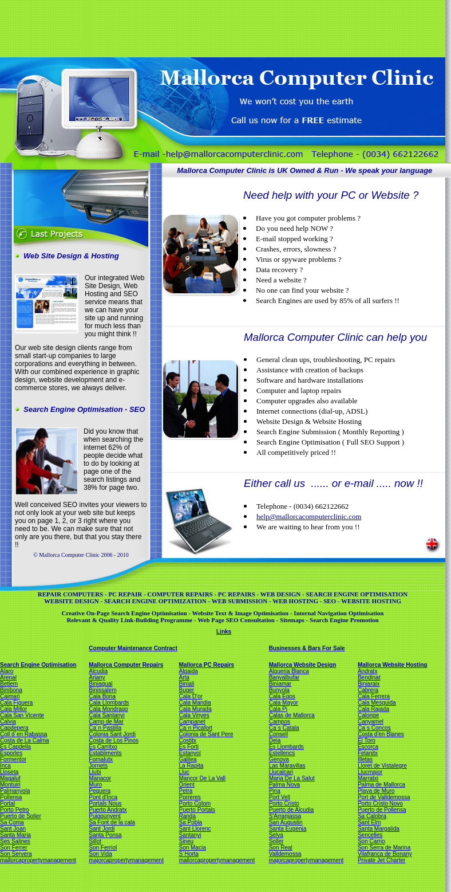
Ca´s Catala (284, 728)
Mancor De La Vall (202, 778)
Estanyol (189, 753)
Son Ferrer (13, 847)
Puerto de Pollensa (382, 810)
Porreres (189, 797)
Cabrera (368, 690)
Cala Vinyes (194, 715)
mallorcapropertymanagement (38, 860)
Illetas (365, 759)
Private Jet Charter (381, 860)
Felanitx (368, 753)
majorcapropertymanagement (126, 860)
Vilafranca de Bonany (385, 854)
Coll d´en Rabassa (23, 734)
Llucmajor (370, 772)
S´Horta (188, 854)
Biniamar (280, 684)
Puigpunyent (105, 816)
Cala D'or (190, 696)
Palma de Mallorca (381, 784)
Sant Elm (369, 822)
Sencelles (370, 835)
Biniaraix (368, 684)
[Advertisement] (221, 27)
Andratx (367, 671)
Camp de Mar (106, 721)
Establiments (105, 753)
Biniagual (100, 684)
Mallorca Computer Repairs (126, 665)
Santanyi (190, 835)
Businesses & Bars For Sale (307, 648)
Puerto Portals (197, 810)
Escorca (368, 747)
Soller (276, 841)
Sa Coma (12, 822)
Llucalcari (281, 772)
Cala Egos (282, 696)
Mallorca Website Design (303, 665)
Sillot (95, 841)
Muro (95, 784)
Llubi (95, 772)
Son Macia (192, 847)
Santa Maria (15, 835)
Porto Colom (195, 803)
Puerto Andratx (107, 810)
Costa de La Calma (24, 740)
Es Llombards (286, 747)
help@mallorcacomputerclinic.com (308, 516)
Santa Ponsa (105, 835)
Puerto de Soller (20, 816)
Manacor (100, 778)
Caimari (9, 696)
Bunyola (279, 690)
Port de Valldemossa (384, 797)
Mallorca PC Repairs (206, 665)
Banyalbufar (284, 677)
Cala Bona (102, 696)
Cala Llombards (109, 703)
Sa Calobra (372, 816)
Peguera (99, 791)
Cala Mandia (195, 703)
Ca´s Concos (374, 728)
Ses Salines (15, 841)
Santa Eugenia (288, 829)
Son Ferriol (103, 847)
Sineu (186, 841)
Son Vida (100, 854)
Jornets (98, 766)
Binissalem (102, 690)
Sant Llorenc (195, 829)
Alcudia (98, 671)
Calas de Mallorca (292, 715)
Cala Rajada (373, 709)
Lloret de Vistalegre (382, 766)
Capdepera (14, 728)
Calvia (8, 721)
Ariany (97, 677)
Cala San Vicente (22, 715)
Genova (279, 759)
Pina (274, 791)
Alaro (6, 671)
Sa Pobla (190, 822)
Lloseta (9, 772)
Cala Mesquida (377, 703)
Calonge (368, 715)
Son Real (280, 847)
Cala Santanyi (106, 715)
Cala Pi (278, 709)
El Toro (366, 740)
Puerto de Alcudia (291, 810)
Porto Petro (14, 810)
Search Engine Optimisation (38, 665)
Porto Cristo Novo (380, 803)
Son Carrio (371, 841)
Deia (275, 740)
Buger (186, 690)
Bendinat (369, 677)
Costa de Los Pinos (114, 740)
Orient (186, 784)
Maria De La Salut (292, 778)
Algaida (188, 671)
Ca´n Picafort (195, 728)
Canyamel (370, 721)
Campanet (192, 721)
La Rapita (191, 766)
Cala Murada (195, 709)
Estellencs (282, 753)
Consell (278, 734)
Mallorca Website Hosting (393, 665)
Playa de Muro (376, 791)
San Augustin (286, 822)
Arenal (8, 677)
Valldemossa (285, 854)
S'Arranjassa (285, 816)
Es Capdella (15, 747)
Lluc (184, 772)
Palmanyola (15, 791)
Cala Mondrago (108, 709)
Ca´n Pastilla (105, 728)
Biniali (186, 684)
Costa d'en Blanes (381, 734)
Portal (7, 803)
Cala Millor (13, 709)
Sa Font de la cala (112, 822)
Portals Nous (105, 803)
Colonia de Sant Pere (206, 734)
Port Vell (279, 797)
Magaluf (10, 778)
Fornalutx (101, 759)
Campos (279, 721)
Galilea (187, 759)
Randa (187, 816)
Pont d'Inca (103, 797)
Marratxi (368, 778)
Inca (5, 766)
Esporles (11, 753)
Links (223, 631)
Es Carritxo (103, 747)
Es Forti (188, 747)
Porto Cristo (284, 803)
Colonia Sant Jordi (112, 734)
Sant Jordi (101, 829)
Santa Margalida (378, 829)
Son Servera (16, 854)
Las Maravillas (287, 766)
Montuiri (10, 784)
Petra (185, 791)
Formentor (13, 759)
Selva (276, 835)
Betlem (9, 684)
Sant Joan (13, 829)
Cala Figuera (16, 703)
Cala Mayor (283, 703)
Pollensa (11, 797)
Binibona (11, 690)
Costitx (187, 740)
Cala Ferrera (374, 696)
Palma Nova (284, 784)
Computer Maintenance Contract (133, 648)
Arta (184, 677)
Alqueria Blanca (289, 671)
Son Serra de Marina (384, 847)
